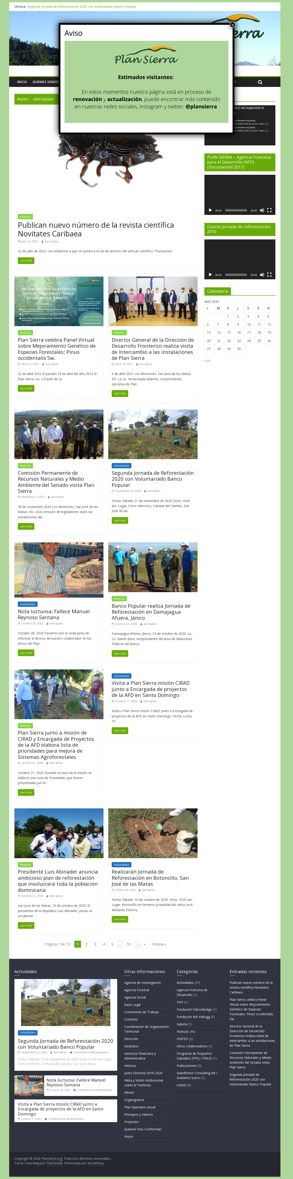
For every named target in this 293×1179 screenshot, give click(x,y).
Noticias (25, 217)
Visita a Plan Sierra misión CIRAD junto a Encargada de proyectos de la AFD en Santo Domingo (151, 688)
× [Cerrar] (232, 25)
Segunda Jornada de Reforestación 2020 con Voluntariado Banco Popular (81, 6)
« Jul (207, 360)
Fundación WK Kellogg (193, 1017)
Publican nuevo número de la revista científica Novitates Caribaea (96, 229)
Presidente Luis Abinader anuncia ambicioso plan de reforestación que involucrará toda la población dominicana (58, 880)
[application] (239, 125)
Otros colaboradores (192, 1046)
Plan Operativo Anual (139, 1107)
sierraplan (51, 241)
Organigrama (134, 1100)
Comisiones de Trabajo (141, 1012)
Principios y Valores (138, 1114)
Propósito (131, 1122)
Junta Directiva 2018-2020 (143, 1073)
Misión (129, 1092)
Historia (130, 1065)
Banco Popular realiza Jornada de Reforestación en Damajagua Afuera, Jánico (151, 611)
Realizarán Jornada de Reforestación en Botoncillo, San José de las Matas (150, 877)
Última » (159, 944)
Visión (128, 1136)
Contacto (131, 1019)
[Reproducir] (210, 210)
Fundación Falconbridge (194, 1009)
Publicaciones (187, 1065)
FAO (180, 1002)
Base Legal (132, 1004)
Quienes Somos (46, 82)
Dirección (131, 1039)
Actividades (121, 466)
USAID (181, 1085)
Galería (182, 1024)
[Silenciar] (262, 210)
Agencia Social (135, 997)
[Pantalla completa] (269, 210)
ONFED (182, 1039)
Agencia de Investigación (142, 982)
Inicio (22, 82)
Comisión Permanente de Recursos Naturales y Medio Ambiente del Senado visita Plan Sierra (56, 481)
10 (129, 944)
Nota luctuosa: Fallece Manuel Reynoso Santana (54, 614)
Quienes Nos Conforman (142, 1129)
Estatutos (131, 1046)
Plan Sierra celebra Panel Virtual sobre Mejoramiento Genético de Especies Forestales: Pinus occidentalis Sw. (57, 348)
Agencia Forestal (136, 990)
